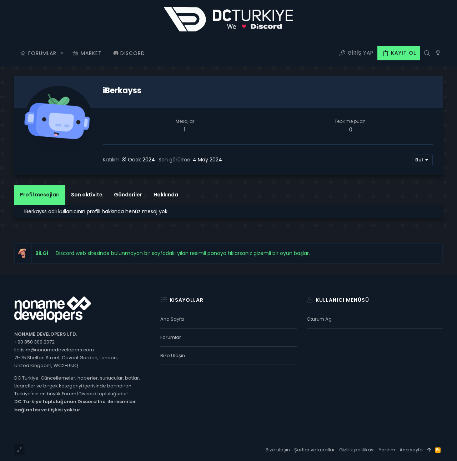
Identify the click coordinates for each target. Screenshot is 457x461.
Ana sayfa (172, 319)
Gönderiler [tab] (128, 194)
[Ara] (426, 53)
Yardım (387, 449)
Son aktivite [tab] (86, 194)
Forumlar (170, 337)
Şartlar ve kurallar (314, 449)
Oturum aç (319, 319)
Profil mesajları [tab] (40, 194)
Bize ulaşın (172, 355)
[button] (62, 53)
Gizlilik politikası (357, 449)
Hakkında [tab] (166, 194)
